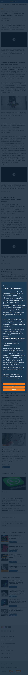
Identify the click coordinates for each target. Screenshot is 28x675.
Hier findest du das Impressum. (11, 374)
